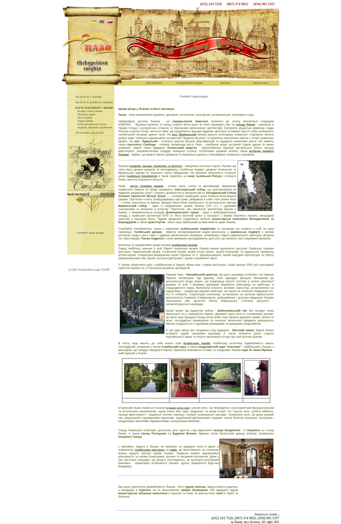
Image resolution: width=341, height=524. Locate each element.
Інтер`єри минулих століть (92, 124)
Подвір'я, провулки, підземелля (94, 127)
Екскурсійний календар (189, 82)
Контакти (225, 82)
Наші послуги (261, 82)
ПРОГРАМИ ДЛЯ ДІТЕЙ (89, 132)
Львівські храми (86, 114)
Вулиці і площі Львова (89, 111)
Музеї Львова (84, 117)
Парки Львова (85, 120)
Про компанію (154, 82)
